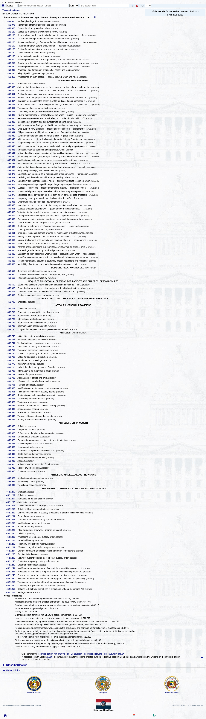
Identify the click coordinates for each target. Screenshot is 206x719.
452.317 (12, 108)
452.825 (12, 405)
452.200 (12, 59)
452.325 (12, 118)
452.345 (12, 146)
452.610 (12, 295)
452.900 (12, 461)
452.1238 (11, 558)
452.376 (12, 191)
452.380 (12, 198)
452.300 (12, 83)
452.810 (12, 395)
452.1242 (11, 565)
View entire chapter (11, 10)
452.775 (12, 367)
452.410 (12, 229)
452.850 (12, 426)
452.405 (12, 226)
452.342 (12, 136)
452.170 (12, 49)
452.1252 (11, 582)
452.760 (12, 353)
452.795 (12, 385)
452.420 (12, 250)
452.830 (12, 409)
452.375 (12, 188)
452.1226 (11, 537)
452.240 (12, 73)
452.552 (12, 271)
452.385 (12, 202)
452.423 (12, 254)
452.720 (12, 319)
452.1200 (11, 492)
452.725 (12, 322)
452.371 (12, 177)
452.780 (12, 371)
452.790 (12, 381)
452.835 (12, 412)
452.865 (12, 436)
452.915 (12, 471)
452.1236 (11, 554)
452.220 (12, 66)
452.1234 (11, 551)
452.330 (12, 122)
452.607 (12, 291)
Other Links (13, 670)
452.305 (12, 87)
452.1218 (11, 523)
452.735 (12, 329)
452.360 (12, 167)
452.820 (12, 402)
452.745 (12, 339)
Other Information (16, 664)
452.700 (12, 302)
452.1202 (11, 495)
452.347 (12, 153)
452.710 (12, 312)
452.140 (12, 38)
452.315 (12, 104)
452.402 (12, 215)
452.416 (12, 247)
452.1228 (11, 540)
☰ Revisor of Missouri (12, 2)
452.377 (12, 195)
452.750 (12, 346)
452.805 (12, 391)
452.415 (12, 243)
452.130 (12, 35)
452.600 (12, 285)
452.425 (12, 257)
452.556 (12, 278)
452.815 (12, 398)
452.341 (12, 132)
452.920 (12, 478)
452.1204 (11, 498)
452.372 (12, 181)
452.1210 (11, 509)
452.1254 (11, 585)
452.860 (12, 433)
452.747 (12, 343)
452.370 (12, 174)
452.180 (12, 52)
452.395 (12, 209)
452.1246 (11, 571)
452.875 (12, 443)
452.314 (12, 101)
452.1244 (11, 568)
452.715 (12, 315)
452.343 (12, 139)
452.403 (12, 219)
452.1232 (11, 547)
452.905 (12, 464)
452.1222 (11, 530)
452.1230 (11, 544)
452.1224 (11, 533)
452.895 (12, 457)
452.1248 (11, 575)
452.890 (12, 454)
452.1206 (11, 502)
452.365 (12, 170)
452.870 (12, 440)
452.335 (12, 125)
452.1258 (11, 592)
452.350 (12, 156)
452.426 (12, 261)
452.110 (12, 32)
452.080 (12, 28)
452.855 (12, 429)
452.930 (12, 485)
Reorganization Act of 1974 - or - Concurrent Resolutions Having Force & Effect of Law (81, 654)
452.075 (12, 25)
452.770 (12, 364)
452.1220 (11, 526)
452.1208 (11, 505)
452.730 (12, 326)
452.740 (12, 336)
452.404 (12, 222)
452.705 (12, 308)
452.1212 (11, 512)
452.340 (12, 129)
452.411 (12, 233)
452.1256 (11, 589)
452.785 (12, 378)
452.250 (12, 77)
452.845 (12, 419)
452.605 (12, 288)
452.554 (12, 274)
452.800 (12, 388)
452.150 (12, 42)
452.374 (12, 184)
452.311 (12, 94)
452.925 (12, 481)
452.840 (12, 416)
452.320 (12, 115)
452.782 (12, 374)
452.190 (12, 56)
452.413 (12, 240)
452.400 (12, 212)
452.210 (12, 63)
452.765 (12, 360)
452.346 (12, 150)
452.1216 (11, 519)
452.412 (12, 236)
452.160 (12, 46)
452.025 (12, 21)
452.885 (12, 450)
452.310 (12, 90)
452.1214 (11, 516)
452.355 (12, 163)
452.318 (12, 111)
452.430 (12, 264)
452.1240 (11, 561)
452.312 (12, 97)
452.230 (12, 70)
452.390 (12, 205)
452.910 (12, 468)
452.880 (12, 447)
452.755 (12, 350)
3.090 (49, 657)
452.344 (12, 142)
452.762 (12, 357)
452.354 (12, 160)
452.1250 (11, 578)
